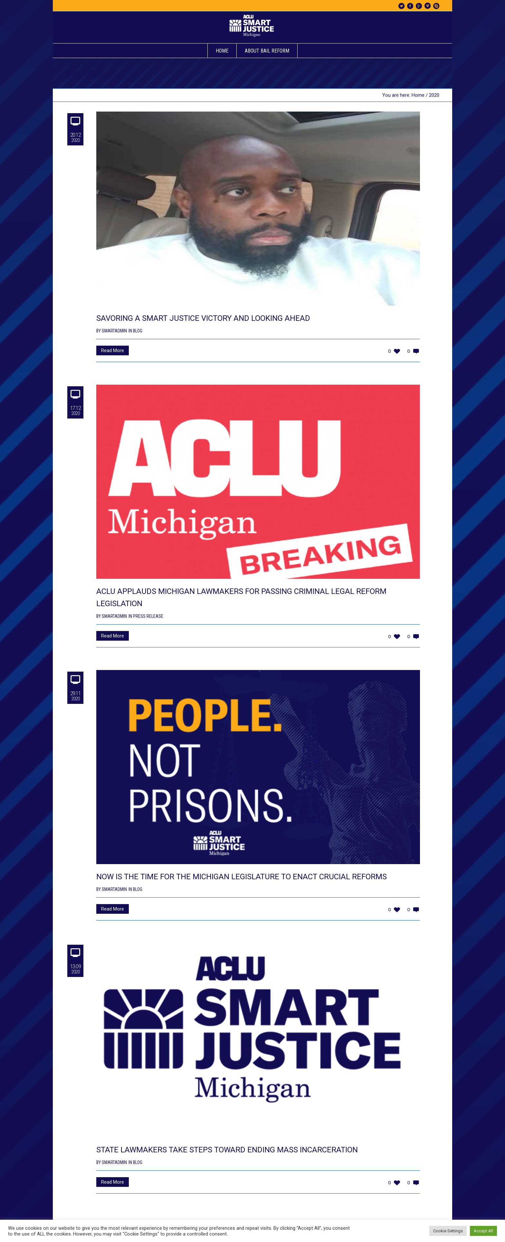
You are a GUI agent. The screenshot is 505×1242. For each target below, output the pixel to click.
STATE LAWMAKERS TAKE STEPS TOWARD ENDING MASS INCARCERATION (227, 1149)
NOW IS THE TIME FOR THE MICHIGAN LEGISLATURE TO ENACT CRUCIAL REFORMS (241, 876)
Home (418, 95)
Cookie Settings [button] (448, 1230)
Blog (137, 330)
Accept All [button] (483, 1230)
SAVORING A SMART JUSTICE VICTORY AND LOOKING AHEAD (203, 318)
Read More (112, 350)
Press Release (148, 616)
